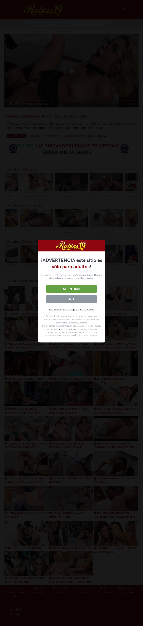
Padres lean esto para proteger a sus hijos (71, 309)
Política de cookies (67, 329)
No (71, 299)
